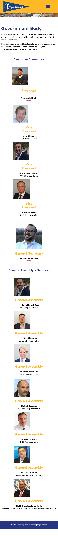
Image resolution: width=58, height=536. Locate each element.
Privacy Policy (30, 530)
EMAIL (29, 266)
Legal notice (42, 530)
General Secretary (29, 258)
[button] (48, 7)
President (29, 96)
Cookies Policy (17, 530)
